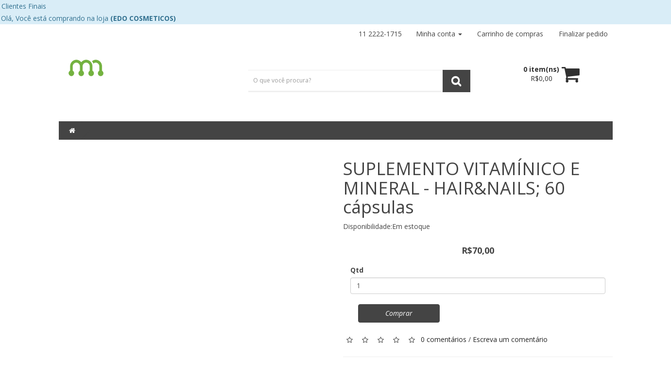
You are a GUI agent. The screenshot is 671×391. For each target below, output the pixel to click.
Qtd (356, 270)
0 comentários (443, 338)
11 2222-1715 (380, 33)
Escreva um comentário (510, 338)
